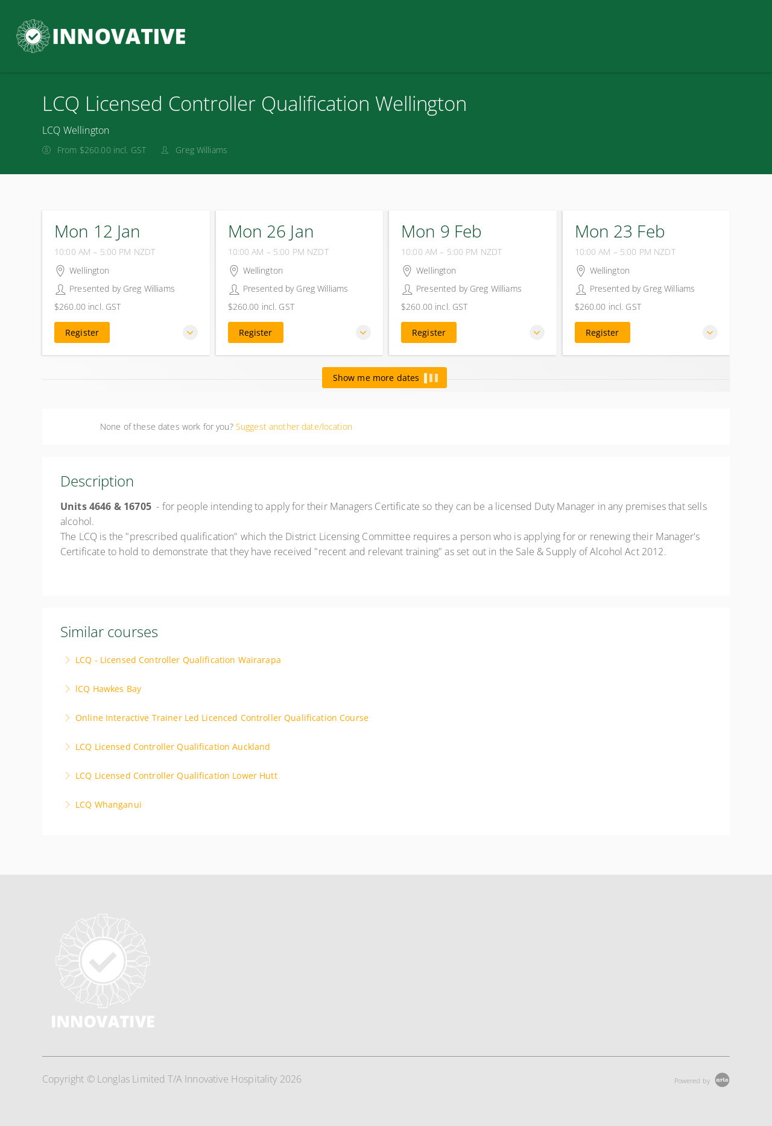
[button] (190, 332)
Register (82, 332)
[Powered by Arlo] (702, 1079)
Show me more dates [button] (385, 377)
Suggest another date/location (294, 426)
